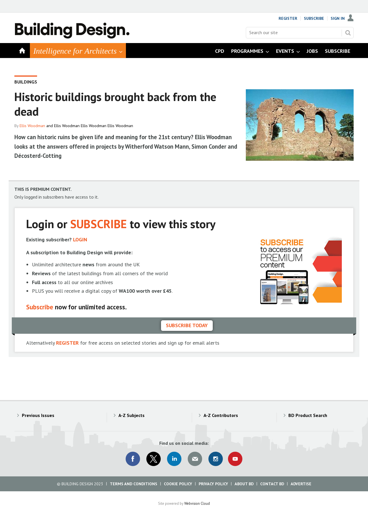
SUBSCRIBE (98, 223)
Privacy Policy (213, 483)
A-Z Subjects (131, 415)
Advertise (301, 483)
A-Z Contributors (221, 415)
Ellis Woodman (32, 125)
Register (288, 18)
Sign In (338, 18)
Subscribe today (187, 325)
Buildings (25, 82)
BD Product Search (307, 415)
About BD (244, 483)
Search (347, 32)
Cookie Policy (178, 483)
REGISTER (67, 342)
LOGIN (80, 239)
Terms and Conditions (133, 483)
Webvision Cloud (197, 503)
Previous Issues (38, 415)
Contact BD (272, 483)
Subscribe (314, 18)
